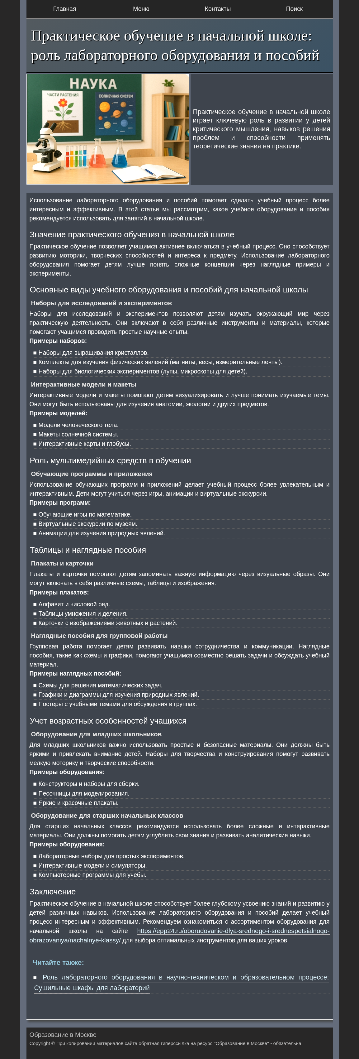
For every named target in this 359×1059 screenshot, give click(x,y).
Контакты (218, 8)
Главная (64, 8)
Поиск (294, 8)
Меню (141, 8)
